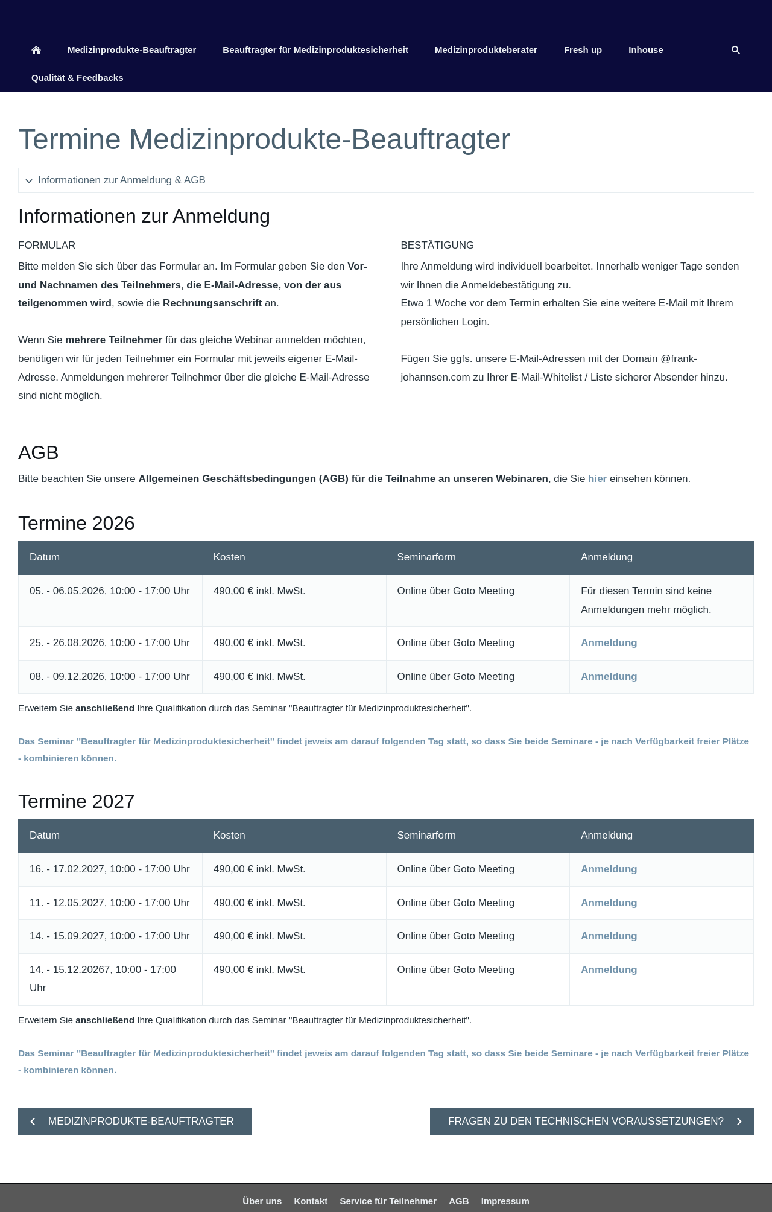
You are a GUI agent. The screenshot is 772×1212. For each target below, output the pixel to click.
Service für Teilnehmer (388, 1201)
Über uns (262, 1201)
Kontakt (310, 1201)
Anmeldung (609, 643)
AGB (459, 1201)
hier (597, 478)
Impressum (505, 1201)
